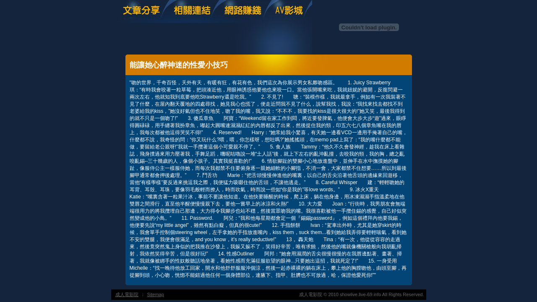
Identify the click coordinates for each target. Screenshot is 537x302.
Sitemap (155, 294)
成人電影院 (126, 294)
